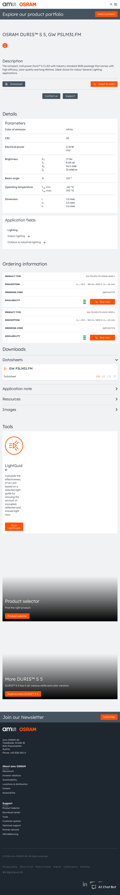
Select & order (104, 84)
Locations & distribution (15, 784)
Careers (6, 788)
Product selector (17, 616)
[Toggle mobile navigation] (116, 4)
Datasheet (13, 84)
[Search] (111, 4)
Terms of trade (43, 866)
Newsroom (8, 771)
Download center (11, 812)
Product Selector (11, 808)
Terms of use (26, 866)
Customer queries (11, 821)
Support (70, 96)
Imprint (57, 866)
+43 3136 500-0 (18, 752)
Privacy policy (9, 866)
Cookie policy (71, 866)
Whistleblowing (10, 834)
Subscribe (109, 717)
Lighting (13, 230)
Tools (5, 816)
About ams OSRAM (14, 766)
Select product (106, 14)
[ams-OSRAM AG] (19, 4)
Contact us (51, 96)
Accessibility (8, 792)
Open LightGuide (14, 527)
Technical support (11, 825)
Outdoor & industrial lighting (24, 242)
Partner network (10, 829)
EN (98, 376)
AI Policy (85, 866)
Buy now (102, 301)
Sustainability (9, 779)
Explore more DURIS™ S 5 (23, 693)
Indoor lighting (16, 236)
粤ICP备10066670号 (12, 872)
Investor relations (11, 775)
